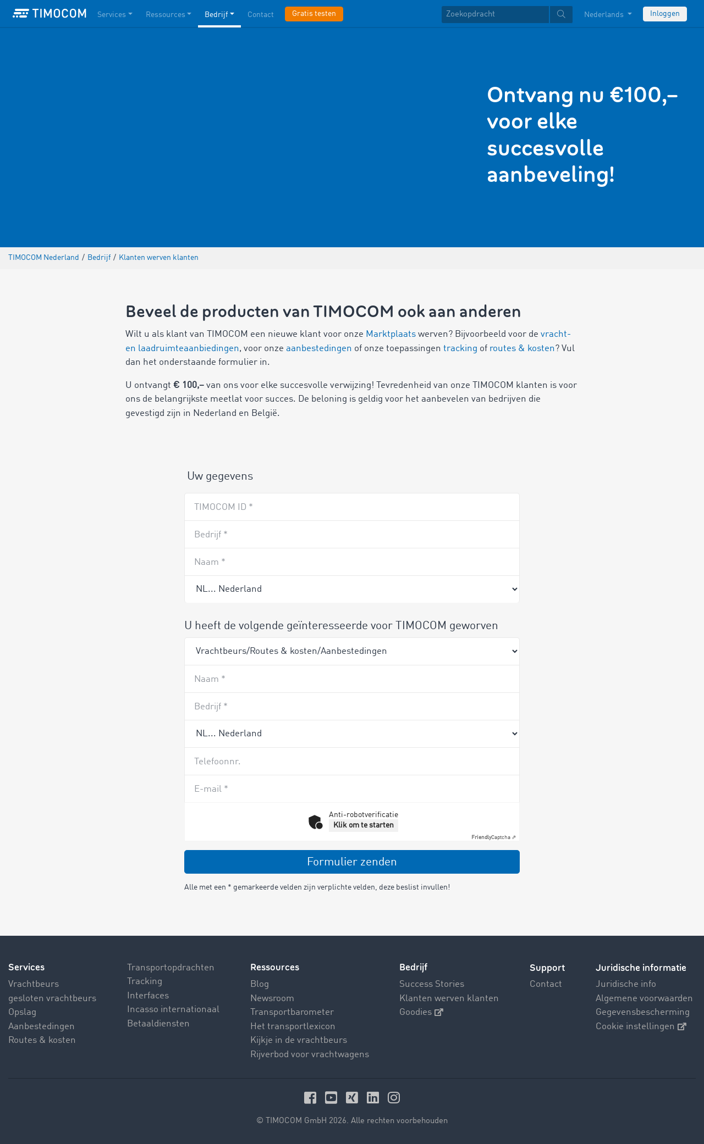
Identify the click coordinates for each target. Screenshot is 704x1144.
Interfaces (148, 996)
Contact (546, 984)
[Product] (352, 651)
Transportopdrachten (171, 968)
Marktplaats (391, 334)
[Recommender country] (352, 589)
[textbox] (507, 14)
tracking (460, 348)
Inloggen (665, 14)
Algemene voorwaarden (644, 998)
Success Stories (431, 984)
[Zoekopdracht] (495, 14)
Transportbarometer (292, 1012)
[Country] (352, 733)
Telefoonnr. (217, 762)
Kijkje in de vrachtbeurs (298, 1040)
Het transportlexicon (293, 1026)
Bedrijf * (211, 535)
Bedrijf (413, 968)
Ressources (274, 968)
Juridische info (626, 984)
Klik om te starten (363, 825)
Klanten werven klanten (449, 998)
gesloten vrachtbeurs (52, 998)
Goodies (421, 1012)
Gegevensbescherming (643, 1012)
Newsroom (272, 998)
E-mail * (211, 789)
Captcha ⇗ (493, 837)
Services (26, 968)
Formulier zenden (352, 862)
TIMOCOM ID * (223, 507)
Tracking (144, 981)
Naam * (210, 562)
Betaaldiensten (158, 1024)
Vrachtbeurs (33, 984)
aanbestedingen (319, 348)
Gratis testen (314, 14)
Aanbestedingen (41, 1026)
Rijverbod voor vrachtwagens (309, 1054)
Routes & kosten (42, 1040)
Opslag (22, 1012)
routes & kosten (522, 348)
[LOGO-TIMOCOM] (49, 13)
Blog (259, 984)
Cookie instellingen (641, 1026)
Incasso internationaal (173, 1009)
